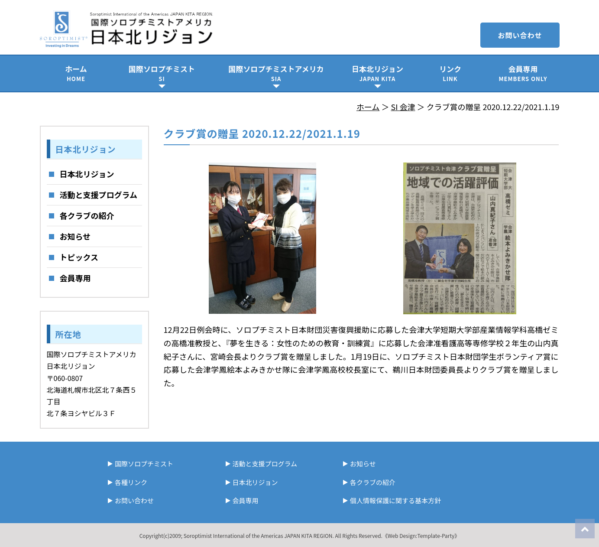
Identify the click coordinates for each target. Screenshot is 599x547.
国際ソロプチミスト (162, 73)
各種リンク (131, 482)
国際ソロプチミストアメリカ (276, 73)
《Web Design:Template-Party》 (421, 535)
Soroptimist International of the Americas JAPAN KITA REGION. (259, 535)
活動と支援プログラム (98, 194)
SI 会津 (403, 106)
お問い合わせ (520, 35)
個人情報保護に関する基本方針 (395, 500)
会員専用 (523, 73)
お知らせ (75, 236)
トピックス (79, 257)
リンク (450, 73)
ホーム (76, 73)
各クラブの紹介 (87, 215)
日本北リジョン (378, 73)
